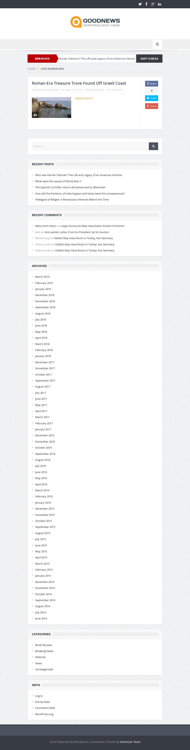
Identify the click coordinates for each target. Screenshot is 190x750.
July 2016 (40, 466)
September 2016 (45, 454)
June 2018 (41, 325)
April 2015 (41, 557)
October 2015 (43, 521)
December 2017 (44, 362)
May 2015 (41, 551)
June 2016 (41, 472)
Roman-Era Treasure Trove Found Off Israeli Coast (79, 83)
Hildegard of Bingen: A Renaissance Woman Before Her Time (72, 199)
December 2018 (44, 295)
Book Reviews (43, 645)
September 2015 (45, 527)
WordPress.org (44, 714)
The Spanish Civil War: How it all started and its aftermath (70, 187)
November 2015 (45, 515)
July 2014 (40, 612)
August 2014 (42, 606)
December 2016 (44, 435)
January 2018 (43, 356)
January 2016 (43, 502)
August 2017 (42, 386)
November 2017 (45, 368)
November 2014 (45, 588)
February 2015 (44, 569)
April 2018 (41, 338)
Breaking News (95, 89)
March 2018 (42, 344)
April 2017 (41, 411)
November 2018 (45, 301)
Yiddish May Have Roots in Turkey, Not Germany (83, 238)
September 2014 (45, 600)
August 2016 (42, 460)
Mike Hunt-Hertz (45, 226)
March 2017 (42, 417)
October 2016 (43, 447)
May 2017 (41, 405)
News (38, 663)
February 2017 (44, 423)
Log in (39, 696)
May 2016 (41, 478)
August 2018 (42, 313)
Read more (84, 98)
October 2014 (43, 594)
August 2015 (42, 533)
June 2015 (41, 545)
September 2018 (45, 307)
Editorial (40, 657)
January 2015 (43, 575)
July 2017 (40, 393)
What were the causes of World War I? (58, 181)
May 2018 (41, 332)
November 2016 (45, 441)
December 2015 (44, 508)
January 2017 (43, 429)
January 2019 (43, 289)
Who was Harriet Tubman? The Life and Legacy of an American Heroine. (96, 58)
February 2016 (44, 496)
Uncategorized (44, 669)
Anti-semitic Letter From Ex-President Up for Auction (77, 232)
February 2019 (44, 283)
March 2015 (42, 563)
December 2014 (44, 582)
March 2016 (42, 490)
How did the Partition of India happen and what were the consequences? (80, 193)
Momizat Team (130, 742)
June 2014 (41, 618)
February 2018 (44, 350)
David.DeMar (52, 89)
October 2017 (43, 374)
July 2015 (40, 539)
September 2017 (45, 380)
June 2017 (41, 399)
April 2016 (41, 484)
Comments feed (45, 708)
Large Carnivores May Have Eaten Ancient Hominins (92, 226)
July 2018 (40, 319)
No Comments (114, 89)
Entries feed (42, 702)
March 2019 (42, 277)
